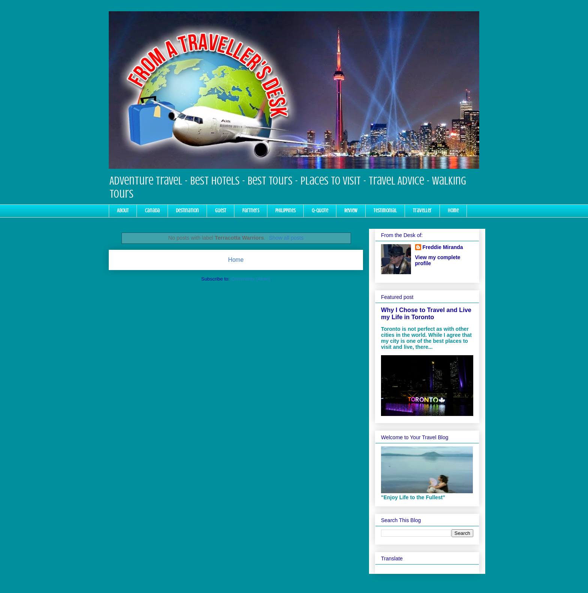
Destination (187, 210)
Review (350, 210)
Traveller (422, 210)
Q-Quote (320, 210)
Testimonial (385, 210)
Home (453, 210)
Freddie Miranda (443, 247)
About (123, 210)
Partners (250, 210)
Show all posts (286, 238)
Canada (152, 210)
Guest (220, 210)
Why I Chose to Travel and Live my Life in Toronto (426, 313)
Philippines (285, 210)
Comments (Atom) (250, 279)
